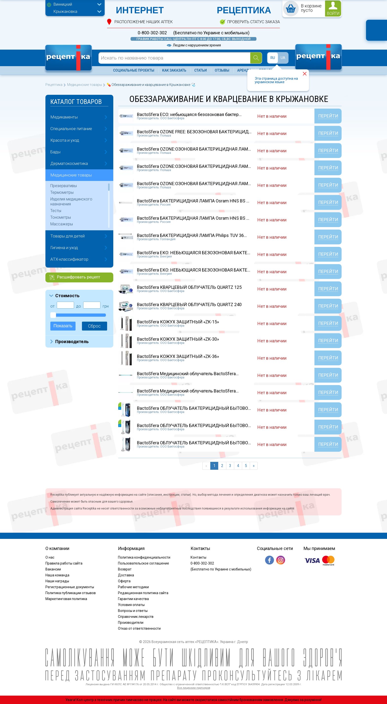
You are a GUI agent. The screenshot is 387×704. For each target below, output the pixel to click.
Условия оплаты (131, 605)
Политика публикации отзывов (70, 593)
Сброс (94, 326)
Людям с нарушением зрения (193, 45)
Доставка (126, 575)
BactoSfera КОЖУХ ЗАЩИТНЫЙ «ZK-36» (178, 356)
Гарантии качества (133, 599)
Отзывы (222, 70)
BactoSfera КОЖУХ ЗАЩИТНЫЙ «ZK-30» (178, 339)
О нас (49, 557)
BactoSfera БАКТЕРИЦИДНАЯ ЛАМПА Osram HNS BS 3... (194, 200)
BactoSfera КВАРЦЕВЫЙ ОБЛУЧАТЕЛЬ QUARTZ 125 (189, 287)
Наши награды (57, 581)
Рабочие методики (133, 587)
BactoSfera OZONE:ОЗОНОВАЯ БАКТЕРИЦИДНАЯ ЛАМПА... (197, 149)
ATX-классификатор (69, 259)
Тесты (55, 210)
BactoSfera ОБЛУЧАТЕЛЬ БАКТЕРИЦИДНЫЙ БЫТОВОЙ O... (197, 408)
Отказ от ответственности (139, 628)
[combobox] (76, 4)
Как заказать (174, 70)
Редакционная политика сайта (143, 593)
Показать (63, 325)
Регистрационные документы (69, 587)
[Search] (256, 57)
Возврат (125, 569)
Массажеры (61, 224)
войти (333, 13)
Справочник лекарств (136, 617)
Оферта (124, 581)
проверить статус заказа (253, 22)
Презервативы (63, 185)
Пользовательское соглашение (143, 563)
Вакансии (53, 569)
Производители (130, 623)
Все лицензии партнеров (193, 687)
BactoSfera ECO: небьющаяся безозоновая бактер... (189, 114)
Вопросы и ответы (133, 611)
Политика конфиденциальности (144, 557)
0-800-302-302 (152, 33)
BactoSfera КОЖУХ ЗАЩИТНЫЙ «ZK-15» (178, 321)
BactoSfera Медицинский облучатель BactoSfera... (188, 373)
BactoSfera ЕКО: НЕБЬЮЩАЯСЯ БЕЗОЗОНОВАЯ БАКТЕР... (195, 252)
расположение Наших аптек (144, 22)
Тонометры (60, 217)
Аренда (244, 70)
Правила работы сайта (63, 563)
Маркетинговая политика (66, 599)
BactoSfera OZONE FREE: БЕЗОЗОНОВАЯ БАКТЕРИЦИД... (194, 131)
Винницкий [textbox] (63, 4)
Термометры (62, 192)
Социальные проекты (133, 70)
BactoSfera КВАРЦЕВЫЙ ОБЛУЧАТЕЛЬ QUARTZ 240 (189, 304)
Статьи (200, 70)
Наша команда (57, 575)
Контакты (198, 557)
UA (283, 58)
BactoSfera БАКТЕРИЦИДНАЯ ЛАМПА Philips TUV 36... (192, 235)
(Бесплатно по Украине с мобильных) (211, 33)
